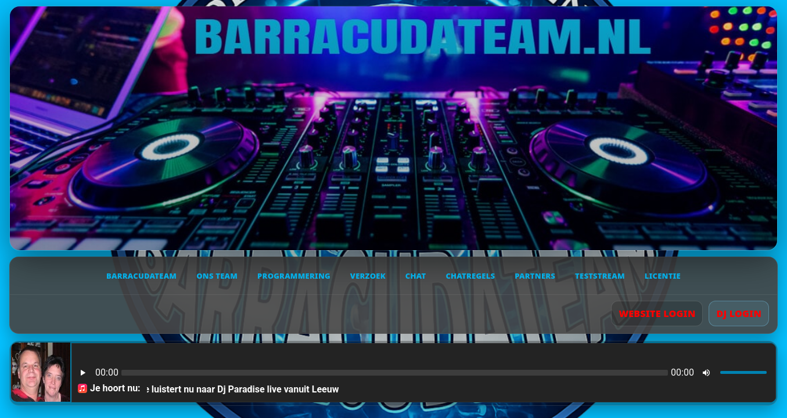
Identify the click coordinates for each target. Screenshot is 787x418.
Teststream (600, 276)
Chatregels (470, 276)
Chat (415, 276)
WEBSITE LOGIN (657, 313)
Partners (535, 276)
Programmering (293, 276)
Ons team (217, 276)
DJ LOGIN (738, 313)
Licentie (663, 276)
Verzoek (368, 276)
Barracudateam (141, 276)
